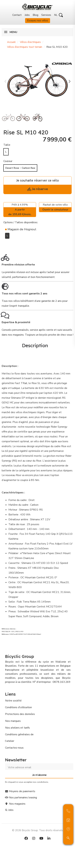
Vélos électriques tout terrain (24, 47)
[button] (61, 15)
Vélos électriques (30, 42)
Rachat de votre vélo (55, 207)
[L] (6, 151)
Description (35, 345)
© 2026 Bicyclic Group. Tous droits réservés (37, 830)
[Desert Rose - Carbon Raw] (20, 168)
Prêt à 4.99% (20, 210)
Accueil (11, 42)
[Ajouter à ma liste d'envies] (5, 244)
